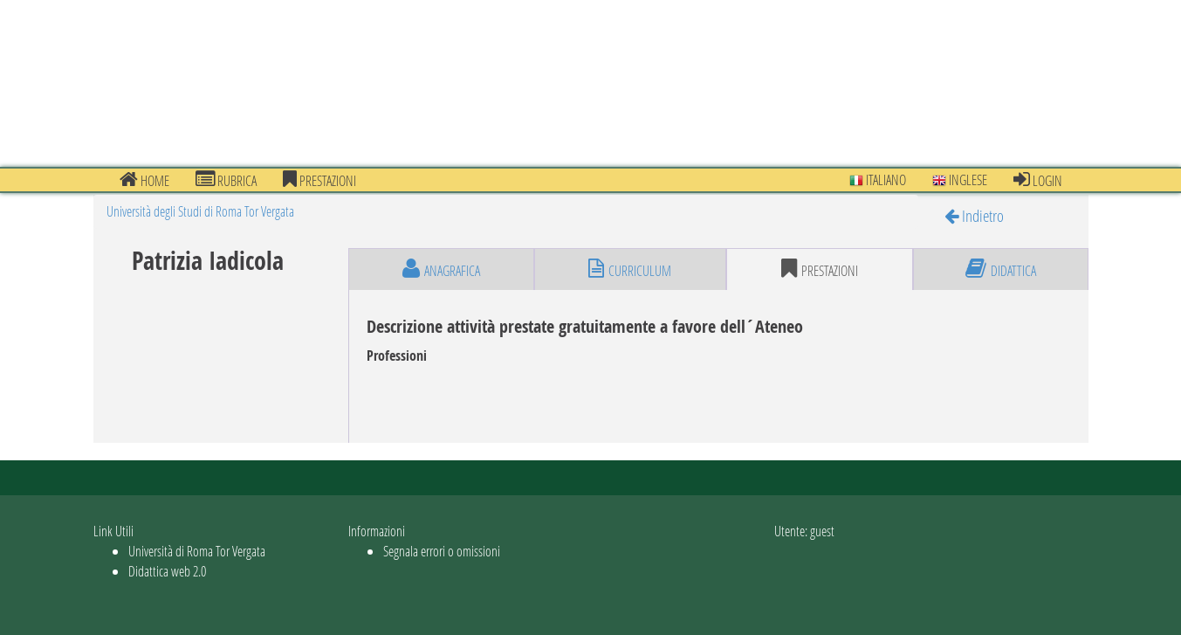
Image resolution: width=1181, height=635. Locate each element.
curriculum (629, 269)
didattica (1000, 269)
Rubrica (226, 180)
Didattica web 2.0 (167, 571)
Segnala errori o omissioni (441, 551)
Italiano (877, 179)
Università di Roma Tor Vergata (196, 551)
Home (144, 180)
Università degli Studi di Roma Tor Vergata (200, 211)
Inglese (959, 179)
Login (1037, 180)
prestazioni (319, 180)
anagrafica (441, 269)
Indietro (974, 215)
